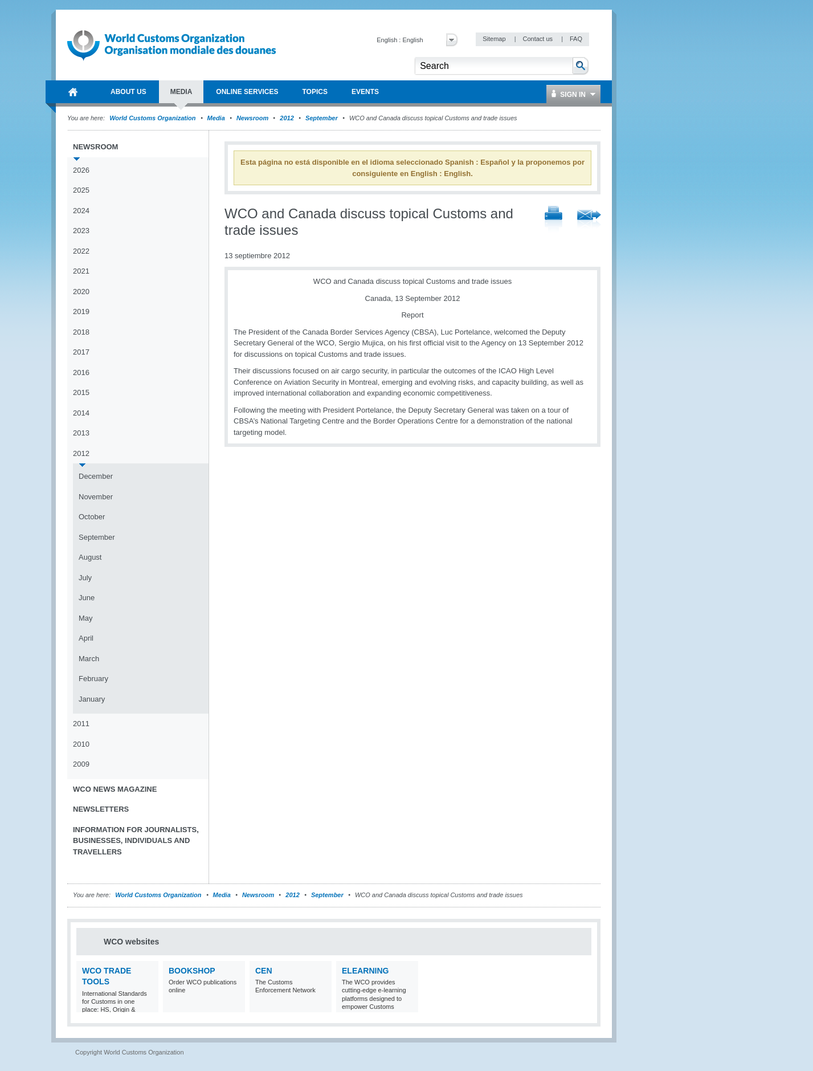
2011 (81, 723)
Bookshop (192, 970)
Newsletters (101, 809)
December (96, 476)
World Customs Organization (153, 118)
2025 (81, 190)
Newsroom (252, 118)
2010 (81, 744)
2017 (81, 352)
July (85, 577)
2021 (81, 271)
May (86, 618)
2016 (81, 372)
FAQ (576, 38)
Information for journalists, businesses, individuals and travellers (136, 840)
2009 (81, 764)
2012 (286, 118)
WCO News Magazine (115, 789)
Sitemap (495, 38)
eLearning (365, 970)
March (89, 658)
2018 (81, 332)
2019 (81, 311)
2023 (81, 230)
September (321, 118)
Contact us (538, 38)
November (96, 496)
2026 (81, 170)
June (87, 597)
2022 (81, 251)
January (92, 699)
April (86, 638)
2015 (81, 392)
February (93, 678)
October (92, 516)
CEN (263, 970)
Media (216, 118)
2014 (81, 413)
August (90, 557)
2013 (81, 433)
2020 (81, 291)
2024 (81, 210)
